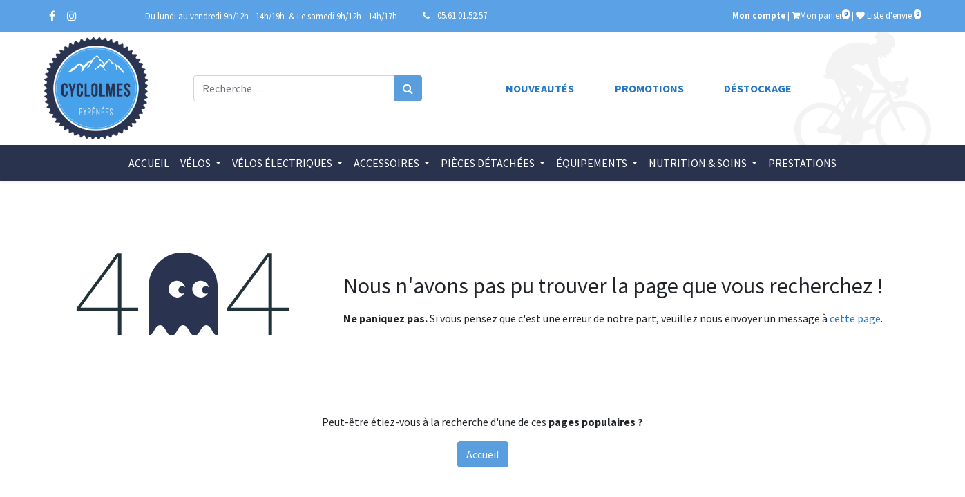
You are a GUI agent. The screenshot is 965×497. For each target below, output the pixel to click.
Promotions (649, 88)
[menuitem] (149, 163)
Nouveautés (540, 88)
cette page (855, 318)
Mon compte (758, 15)
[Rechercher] (408, 88)
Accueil (482, 454)
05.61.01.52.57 (462, 15)
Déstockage (758, 88)
